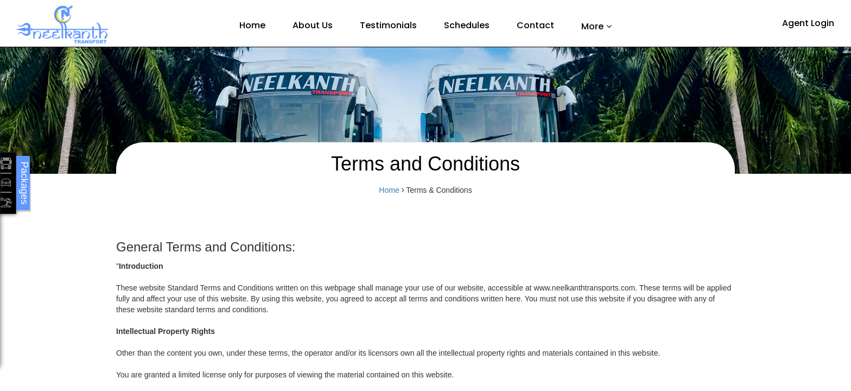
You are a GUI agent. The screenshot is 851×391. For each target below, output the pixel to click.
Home (252, 25)
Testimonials (388, 25)
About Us (313, 25)
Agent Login (808, 23)
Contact (535, 25)
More (592, 26)
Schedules (467, 25)
